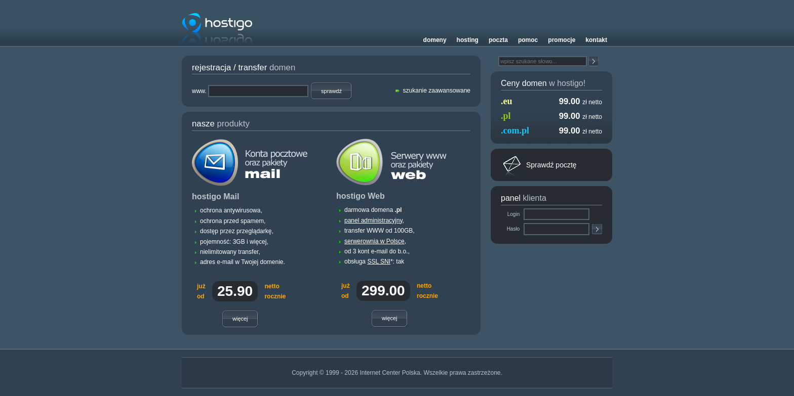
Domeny (435, 39)
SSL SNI (378, 261)
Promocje (561, 39)
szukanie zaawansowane (436, 90)
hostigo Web (360, 196)
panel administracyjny (373, 220)
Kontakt (596, 39)
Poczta (498, 39)
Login (514, 214)
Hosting (468, 39)
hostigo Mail (215, 196)
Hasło (514, 229)
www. (199, 91)
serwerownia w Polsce (374, 241)
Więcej (240, 319)
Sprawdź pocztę (551, 165)
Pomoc (528, 39)
